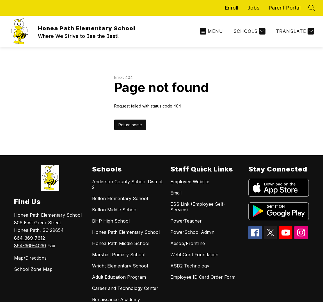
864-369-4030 (30, 245)
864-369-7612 (29, 238)
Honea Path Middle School (120, 243)
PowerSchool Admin (192, 232)
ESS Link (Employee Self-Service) (197, 206)
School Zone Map (33, 269)
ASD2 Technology (189, 266)
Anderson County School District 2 (127, 184)
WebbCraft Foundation (194, 254)
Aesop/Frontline (187, 243)
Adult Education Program (119, 277)
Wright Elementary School (120, 266)
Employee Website (189, 181)
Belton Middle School (115, 209)
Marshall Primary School (118, 254)
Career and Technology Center (125, 288)
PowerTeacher (186, 221)
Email (176, 193)
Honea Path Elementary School (126, 232)
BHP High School (111, 221)
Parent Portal (285, 8)
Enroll (232, 8)
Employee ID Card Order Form (202, 277)
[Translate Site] (294, 31)
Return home (130, 124)
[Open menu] (211, 31)
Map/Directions (30, 258)
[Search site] (311, 7)
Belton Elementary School (120, 198)
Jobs (254, 8)
